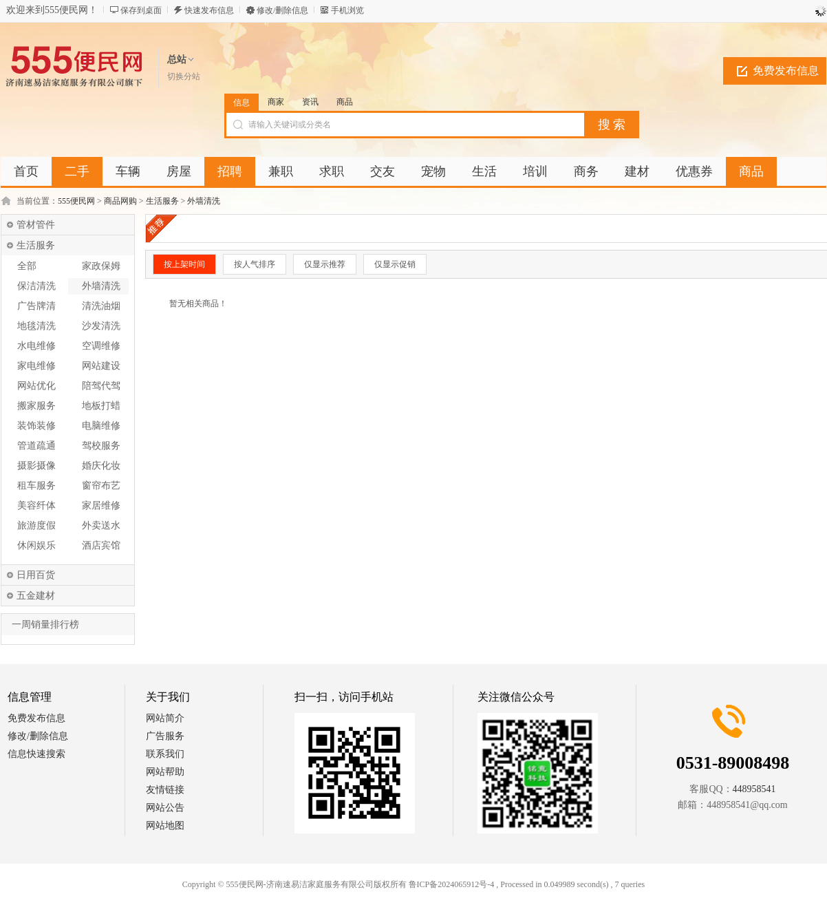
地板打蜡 (101, 406)
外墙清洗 (203, 201)
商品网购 (120, 201)
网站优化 (36, 386)
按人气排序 (254, 264)
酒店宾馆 (101, 545)
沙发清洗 (101, 326)
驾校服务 (101, 445)
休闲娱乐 (36, 545)
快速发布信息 (209, 10)
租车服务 (36, 485)
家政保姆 (101, 266)
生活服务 (162, 201)
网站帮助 (165, 772)
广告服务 (165, 736)
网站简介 (165, 718)
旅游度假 (36, 525)
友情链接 (165, 790)
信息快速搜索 (36, 754)
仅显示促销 (395, 264)
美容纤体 (36, 505)
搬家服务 (36, 406)
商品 (344, 102)
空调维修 (101, 346)
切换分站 (183, 76)
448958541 (754, 789)
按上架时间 (184, 264)
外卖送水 (101, 525)
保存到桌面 (141, 10)
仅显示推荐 (324, 264)
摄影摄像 (36, 465)
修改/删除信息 (282, 10)
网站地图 (165, 825)
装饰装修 (36, 425)
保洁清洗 (36, 286)
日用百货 (36, 575)
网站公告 (165, 807)
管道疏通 (36, 445)
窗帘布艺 (101, 485)
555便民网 (76, 201)
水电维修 (36, 346)
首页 (26, 171)
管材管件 (36, 225)
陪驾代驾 (101, 386)
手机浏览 (347, 10)
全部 (26, 266)
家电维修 (36, 366)
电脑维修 (101, 425)
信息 (241, 102)
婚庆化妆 (101, 465)
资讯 (310, 102)
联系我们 (165, 754)
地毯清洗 (36, 326)
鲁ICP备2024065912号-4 (452, 884)
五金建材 (36, 595)
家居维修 (101, 505)
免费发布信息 (786, 70)
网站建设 (101, 366)
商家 (276, 102)
